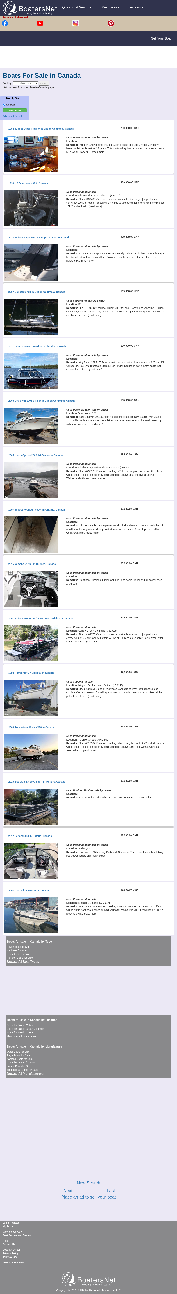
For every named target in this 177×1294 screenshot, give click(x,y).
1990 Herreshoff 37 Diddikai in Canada (31, 672)
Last (111, 1190)
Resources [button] (110, 7)
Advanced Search (13, 116)
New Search (88, 1182)
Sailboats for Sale (17, 950)
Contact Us (9, 1244)
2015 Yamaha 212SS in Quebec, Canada (32, 564)
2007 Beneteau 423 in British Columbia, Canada (36, 291)
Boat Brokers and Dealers (17, 1235)
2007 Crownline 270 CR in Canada (28, 890)
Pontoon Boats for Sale (20, 957)
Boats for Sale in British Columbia (25, 1028)
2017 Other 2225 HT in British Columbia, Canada (37, 346)
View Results (14, 110)
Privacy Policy (10, 1253)
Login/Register (11, 1222)
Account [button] (136, 7)
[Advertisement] (88, 57)
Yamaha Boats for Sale (20, 1059)
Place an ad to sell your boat (88, 1197)
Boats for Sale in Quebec (21, 1032)
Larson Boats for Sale (19, 1066)
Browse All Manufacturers (25, 1074)
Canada (9, 104)
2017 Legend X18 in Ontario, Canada (30, 836)
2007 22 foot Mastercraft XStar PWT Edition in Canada (40, 618)
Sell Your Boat (161, 38)
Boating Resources (13, 1262)
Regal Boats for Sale (18, 1055)
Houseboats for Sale (18, 954)
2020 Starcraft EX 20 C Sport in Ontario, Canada (36, 781)
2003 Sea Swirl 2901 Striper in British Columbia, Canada (41, 400)
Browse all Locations (22, 1036)
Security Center (11, 1249)
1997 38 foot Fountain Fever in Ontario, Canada (36, 509)
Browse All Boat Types (23, 961)
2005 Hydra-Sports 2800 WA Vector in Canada (35, 455)
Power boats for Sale (18, 946)
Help (5, 1240)
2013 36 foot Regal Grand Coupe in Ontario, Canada (39, 237)
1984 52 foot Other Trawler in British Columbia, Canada (41, 128)
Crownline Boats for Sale (21, 1062)
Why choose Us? (12, 1231)
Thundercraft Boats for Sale (22, 1069)
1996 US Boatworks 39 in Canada (28, 183)
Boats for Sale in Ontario (20, 1025)
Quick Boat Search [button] (76, 7)
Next (67, 1190)
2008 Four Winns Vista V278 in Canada (31, 727)
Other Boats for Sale (18, 1051)
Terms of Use (10, 1257)
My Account (9, 1226)
